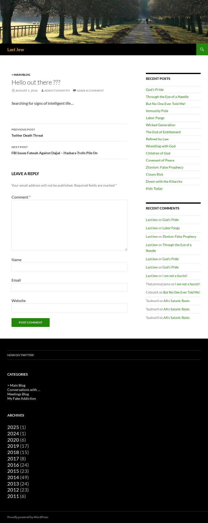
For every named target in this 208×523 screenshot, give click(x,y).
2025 (13, 427)
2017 (13, 458)
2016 (13, 465)
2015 (13, 471)
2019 (13, 446)
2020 (13, 440)
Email (16, 280)
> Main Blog (20, 74)
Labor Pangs (155, 118)
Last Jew (15, 49)
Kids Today (154, 188)
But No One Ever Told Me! (166, 104)
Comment (21, 197)
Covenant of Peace (160, 160)
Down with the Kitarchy (164, 181)
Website (18, 300)
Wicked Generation (160, 125)
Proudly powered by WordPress (27, 517)
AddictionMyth (57, 90)
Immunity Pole (157, 111)
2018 (13, 452)
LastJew (152, 220)
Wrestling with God (160, 146)
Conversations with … (23, 390)
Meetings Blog (18, 394)
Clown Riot (154, 174)
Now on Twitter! (20, 355)
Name (16, 259)
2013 (13, 483)
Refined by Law (157, 139)
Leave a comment (90, 90)
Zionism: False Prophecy (164, 167)
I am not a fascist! (175, 276)
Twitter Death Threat (69, 132)
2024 (13, 433)
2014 (13, 477)
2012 (13, 490)
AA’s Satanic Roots (177, 301)
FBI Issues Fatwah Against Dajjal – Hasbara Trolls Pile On (69, 149)
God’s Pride (155, 89)
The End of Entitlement (163, 132)
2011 (13, 496)
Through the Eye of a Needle (167, 97)
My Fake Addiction (21, 398)
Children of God (158, 153)
